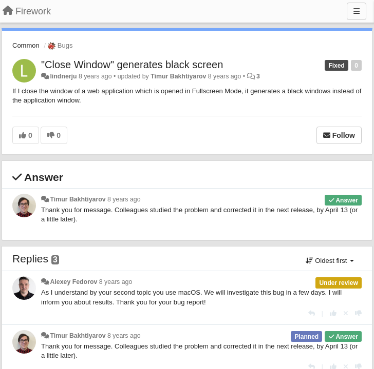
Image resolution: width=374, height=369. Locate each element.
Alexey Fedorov (73, 281)
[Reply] (311, 313)
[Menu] (356, 11)
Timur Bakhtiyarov (178, 76)
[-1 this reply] (358, 313)
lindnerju (63, 76)
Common (26, 45)
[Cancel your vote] (345, 313)
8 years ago (124, 199)
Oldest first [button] (330, 260)
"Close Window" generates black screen (132, 64)
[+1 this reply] (333, 313)
